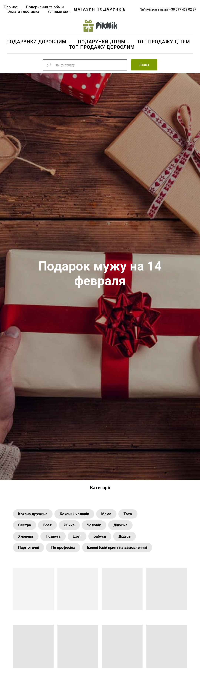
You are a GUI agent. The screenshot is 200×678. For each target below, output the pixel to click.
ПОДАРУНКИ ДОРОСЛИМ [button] (37, 41)
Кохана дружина (33, 514)
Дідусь (127, 537)
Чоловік (96, 526)
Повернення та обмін (45, 7)
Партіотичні (29, 549)
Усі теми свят (59, 11)
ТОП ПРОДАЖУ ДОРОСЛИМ (102, 47)
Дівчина (123, 526)
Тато (130, 514)
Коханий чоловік (75, 514)
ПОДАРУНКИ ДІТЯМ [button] (102, 41)
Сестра (25, 526)
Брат (48, 526)
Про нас (11, 7)
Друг (78, 537)
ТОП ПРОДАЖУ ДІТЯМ (163, 41)
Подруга (54, 537)
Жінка (71, 526)
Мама (108, 514)
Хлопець (26, 537)
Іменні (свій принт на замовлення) (119, 549)
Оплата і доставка (23, 11)
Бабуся (102, 537)
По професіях (64, 549)
